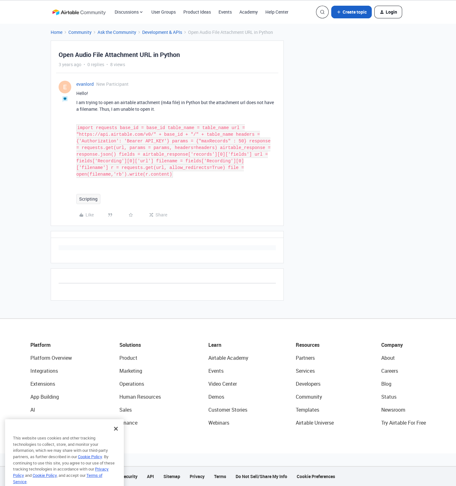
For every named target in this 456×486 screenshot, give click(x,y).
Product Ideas (197, 12)
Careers (389, 370)
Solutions (130, 344)
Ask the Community (117, 32)
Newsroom (393, 409)
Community (80, 32)
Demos (216, 396)
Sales (125, 409)
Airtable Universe (315, 422)
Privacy (197, 476)
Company (392, 344)
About (388, 357)
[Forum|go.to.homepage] (79, 12)
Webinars (218, 422)
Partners (305, 357)
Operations (131, 383)
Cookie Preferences (316, 476)
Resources (308, 344)
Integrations (44, 370)
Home (56, 32)
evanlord (85, 84)
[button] (351, 12)
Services (305, 370)
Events (225, 12)
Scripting (88, 199)
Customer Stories (227, 409)
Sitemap (171, 476)
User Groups (163, 12)
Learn (214, 344)
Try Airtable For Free (403, 422)
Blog (386, 383)
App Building (44, 396)
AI (32, 409)
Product (128, 357)
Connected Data (48, 422)
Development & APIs (162, 32)
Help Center (276, 12)
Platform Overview (51, 357)
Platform (40, 344)
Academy (248, 12)
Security (129, 476)
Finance (128, 422)
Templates (307, 409)
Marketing (130, 370)
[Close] (116, 437)
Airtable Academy (228, 357)
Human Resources (140, 396)
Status (388, 396)
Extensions (42, 383)
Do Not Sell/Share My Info (261, 476)
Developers (308, 383)
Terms (220, 476)
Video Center (222, 383)
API (150, 476)
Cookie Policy (90, 465)
